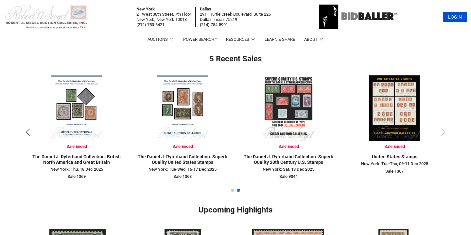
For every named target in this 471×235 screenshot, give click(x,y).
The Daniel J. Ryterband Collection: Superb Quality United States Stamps (182, 159)
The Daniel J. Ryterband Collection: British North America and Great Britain (76, 159)
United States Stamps (394, 156)
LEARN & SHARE (280, 39)
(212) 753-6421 (150, 24)
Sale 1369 (76, 176)
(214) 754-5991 (214, 24)
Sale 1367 (394, 171)
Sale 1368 (182, 176)
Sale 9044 (288, 176)
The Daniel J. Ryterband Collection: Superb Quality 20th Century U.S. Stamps (288, 159)
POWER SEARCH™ (200, 39)
